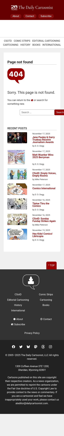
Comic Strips (22, 40)
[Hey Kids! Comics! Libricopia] (17, 235)
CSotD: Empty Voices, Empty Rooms (44, 174)
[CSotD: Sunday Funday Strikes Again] (17, 220)
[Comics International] (17, 189)
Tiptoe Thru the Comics (40, 204)
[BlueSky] (28, 347)
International (51, 44)
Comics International (43, 188)
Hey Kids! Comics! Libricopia (42, 235)
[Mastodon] (36, 347)
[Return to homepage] (32, 283)
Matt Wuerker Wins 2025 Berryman (43, 156)
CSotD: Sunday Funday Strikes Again (44, 219)
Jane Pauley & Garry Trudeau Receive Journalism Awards (43, 139)
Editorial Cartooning (46, 40)
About (16, 16)
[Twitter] (21, 347)
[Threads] (43, 347)
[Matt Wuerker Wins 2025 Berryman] (16, 158)
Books (36, 44)
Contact (30, 16)
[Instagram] (50, 347)
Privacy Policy (32, 333)
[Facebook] (13, 347)
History (25, 44)
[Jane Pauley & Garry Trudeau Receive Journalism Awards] (17, 138)
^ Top (51, 265)
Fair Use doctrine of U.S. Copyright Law (32, 388)
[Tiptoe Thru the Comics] (17, 204)
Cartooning (10, 44)
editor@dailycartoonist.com (33, 403)
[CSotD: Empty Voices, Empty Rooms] (17, 174)
